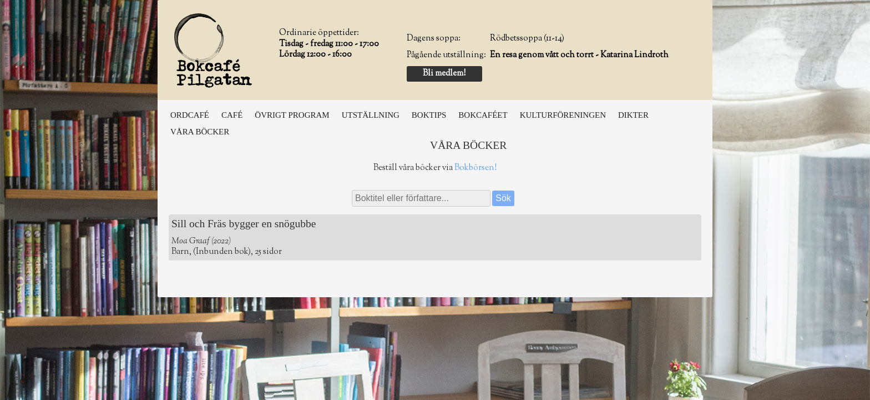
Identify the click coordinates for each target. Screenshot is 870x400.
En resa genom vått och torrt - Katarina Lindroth (579, 55)
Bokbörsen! (475, 168)
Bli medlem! (444, 73)
